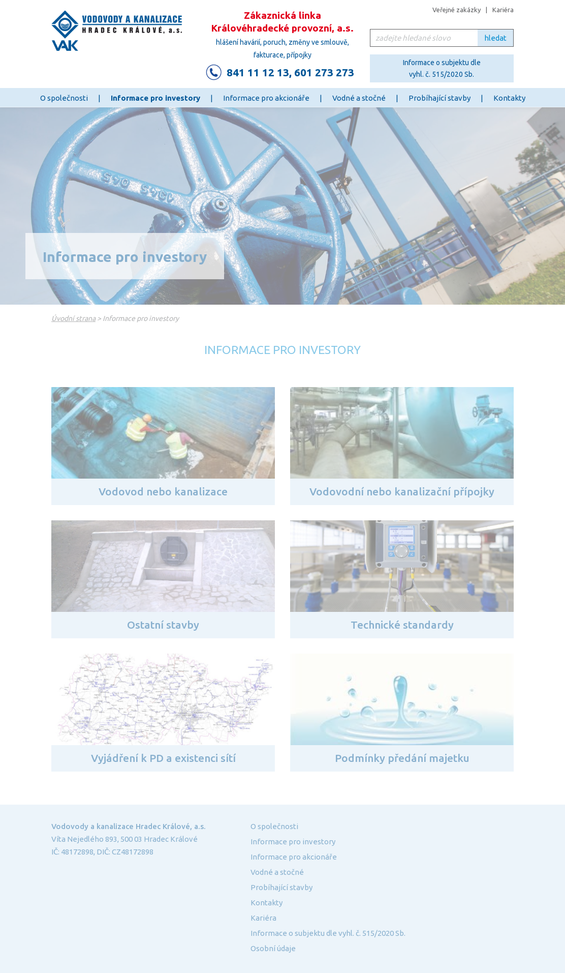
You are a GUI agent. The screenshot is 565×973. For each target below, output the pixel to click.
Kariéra (503, 9)
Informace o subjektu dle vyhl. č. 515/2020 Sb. (442, 68)
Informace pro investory (155, 98)
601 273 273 (324, 72)
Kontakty (509, 98)
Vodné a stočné (359, 98)
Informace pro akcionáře (266, 98)
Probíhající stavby (439, 98)
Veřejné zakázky (456, 9)
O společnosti (64, 98)
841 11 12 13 (258, 72)
